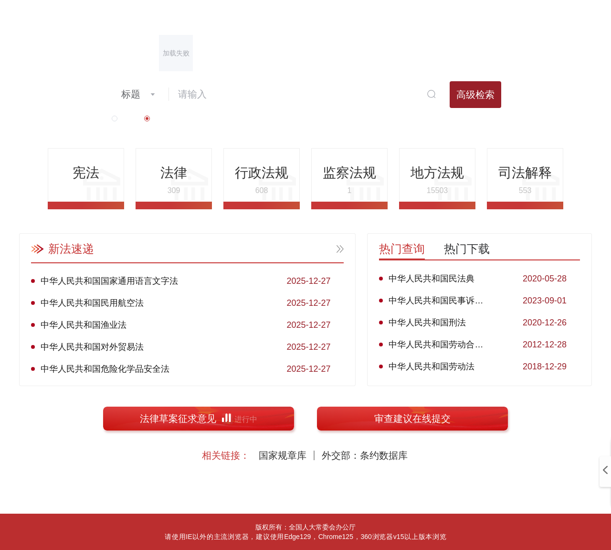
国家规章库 (282, 455)
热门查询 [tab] (402, 248)
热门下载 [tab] (467, 248)
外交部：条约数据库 (365, 455)
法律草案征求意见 (198, 418)
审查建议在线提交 (412, 418)
